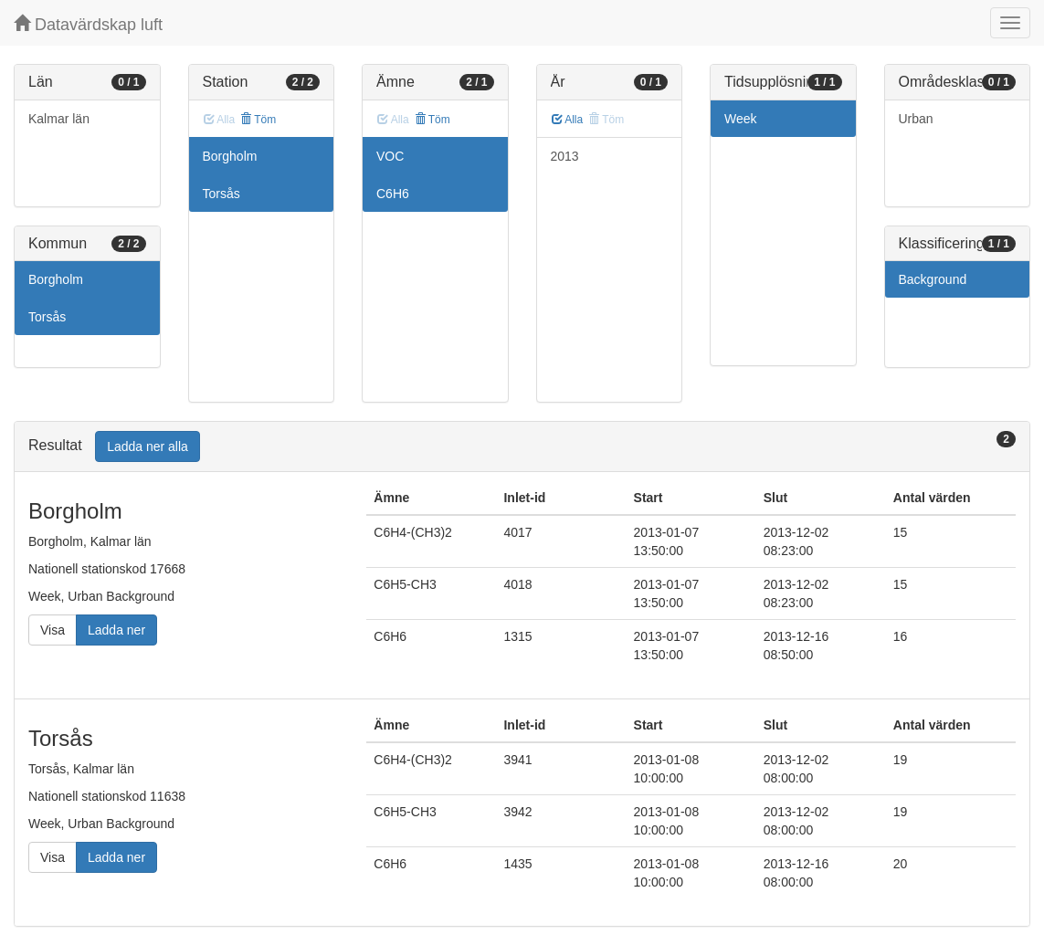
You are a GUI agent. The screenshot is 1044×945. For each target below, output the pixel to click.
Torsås (47, 317)
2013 (565, 156)
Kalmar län (59, 118)
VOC (390, 156)
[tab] (522, 447)
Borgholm (55, 279)
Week (740, 118)
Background (933, 279)
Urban (916, 118)
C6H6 (392, 193)
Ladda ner (116, 630)
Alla (568, 119)
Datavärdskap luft (88, 24)
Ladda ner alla (147, 446)
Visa (52, 630)
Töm (258, 119)
